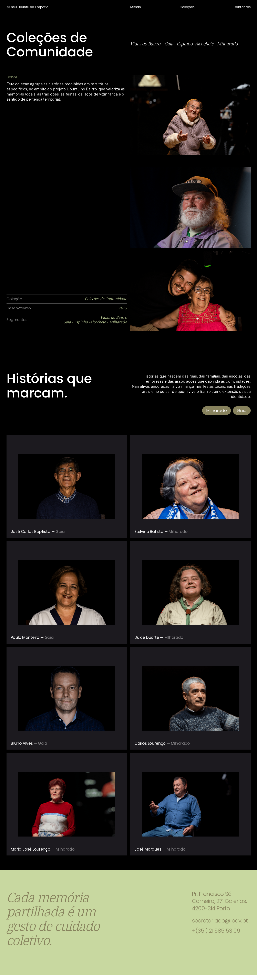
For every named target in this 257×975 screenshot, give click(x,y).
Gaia (242, 410)
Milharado (216, 410)
